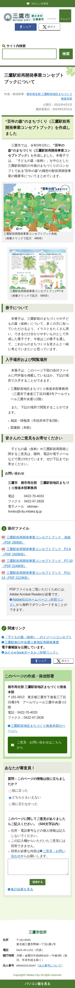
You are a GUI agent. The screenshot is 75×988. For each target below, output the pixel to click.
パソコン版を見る (37, 983)
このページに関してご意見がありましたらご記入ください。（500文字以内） (36, 821)
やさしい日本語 (39, 3)
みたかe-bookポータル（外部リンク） (32, 652)
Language (51, 19)
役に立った (18, 790)
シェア (25, 27)
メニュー (65, 18)
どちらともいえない (25, 797)
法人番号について (50, 965)
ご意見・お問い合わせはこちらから (39, 745)
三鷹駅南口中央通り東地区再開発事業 (32, 642)
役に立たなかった (23, 804)
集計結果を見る (22, 892)
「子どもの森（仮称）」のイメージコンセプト (38, 637)
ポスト (49, 27)
